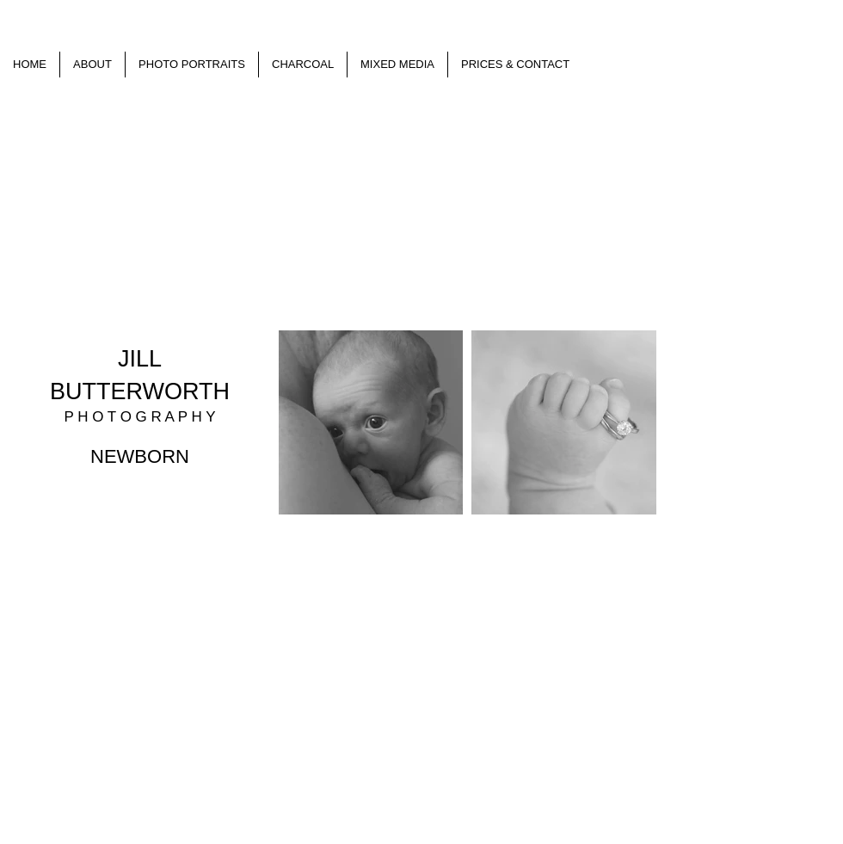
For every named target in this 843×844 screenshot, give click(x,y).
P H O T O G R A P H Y (139, 417)
